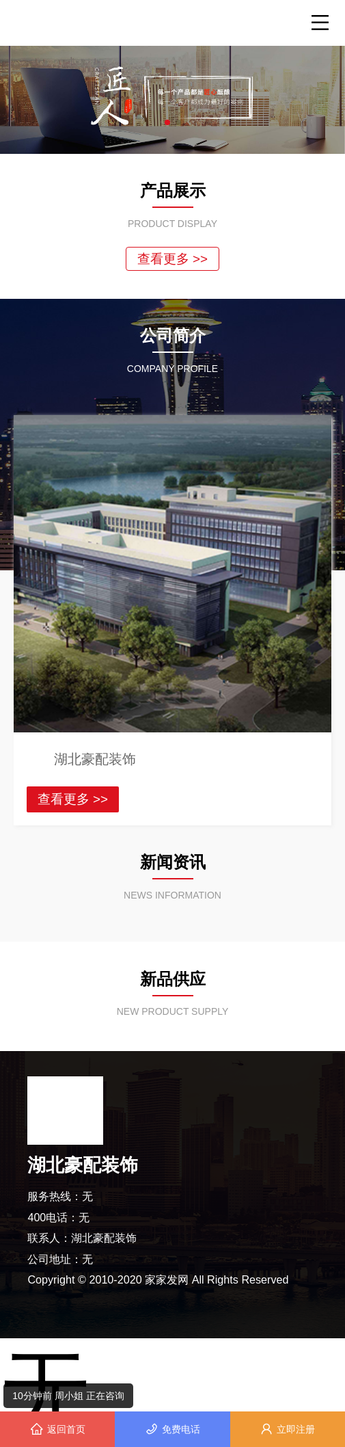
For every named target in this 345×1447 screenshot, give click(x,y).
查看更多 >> (172, 259)
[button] (167, 122)
